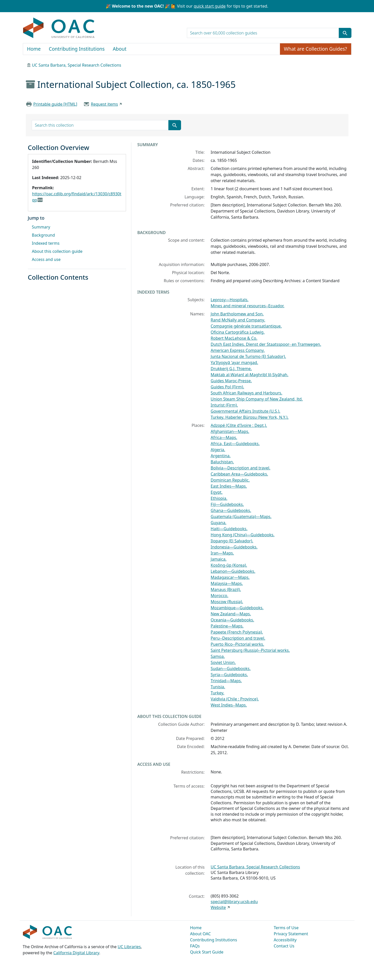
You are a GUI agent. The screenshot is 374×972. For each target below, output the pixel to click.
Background (43, 235)
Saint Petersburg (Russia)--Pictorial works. (250, 650)
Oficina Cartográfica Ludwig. (238, 332)
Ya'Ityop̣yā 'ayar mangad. (234, 362)
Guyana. (218, 522)
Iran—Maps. (222, 553)
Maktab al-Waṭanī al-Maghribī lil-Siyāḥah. (249, 374)
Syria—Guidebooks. (229, 674)
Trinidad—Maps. (226, 680)
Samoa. (218, 656)
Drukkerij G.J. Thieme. (231, 368)
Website (218, 907)
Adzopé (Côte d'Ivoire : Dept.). (239, 425)
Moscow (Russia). (227, 601)
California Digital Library (76, 953)
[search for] (263, 33)
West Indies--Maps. (229, 705)
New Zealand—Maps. (231, 614)
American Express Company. (238, 350)
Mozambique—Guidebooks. (237, 608)
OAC (59, 28)
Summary (41, 227)
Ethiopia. (219, 498)
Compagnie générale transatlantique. (246, 326)
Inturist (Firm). (224, 405)
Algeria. (218, 449)
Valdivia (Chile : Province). (235, 699)
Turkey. (217, 693)
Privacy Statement (291, 934)
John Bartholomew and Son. (237, 314)
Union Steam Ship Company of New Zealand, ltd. (257, 399)
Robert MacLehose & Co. (234, 338)
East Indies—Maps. (229, 486)
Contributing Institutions (77, 49)
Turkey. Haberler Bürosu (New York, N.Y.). (250, 417)
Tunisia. (218, 687)
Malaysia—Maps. (227, 583)
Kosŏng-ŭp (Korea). (229, 565)
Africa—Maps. (224, 437)
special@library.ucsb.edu (234, 901)
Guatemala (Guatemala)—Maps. (241, 516)
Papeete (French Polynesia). (237, 632)
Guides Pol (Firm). (227, 387)
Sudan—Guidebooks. (231, 668)
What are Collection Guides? (315, 49)
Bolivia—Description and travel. (240, 468)
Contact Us (284, 946)
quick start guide (210, 6)
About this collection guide (57, 251)
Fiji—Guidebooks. (227, 504)
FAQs (195, 946)
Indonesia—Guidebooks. (234, 547)
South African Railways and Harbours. (246, 393)
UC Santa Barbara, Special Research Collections (76, 65)
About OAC (200, 934)
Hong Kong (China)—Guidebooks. (243, 535)
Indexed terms (46, 243)
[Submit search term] (345, 33)
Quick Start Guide (207, 952)
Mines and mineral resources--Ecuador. (247, 306)
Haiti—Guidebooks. (229, 528)
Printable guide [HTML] (55, 104)
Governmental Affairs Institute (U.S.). (245, 411)
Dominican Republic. (230, 480)
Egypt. (217, 492)
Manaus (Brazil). (226, 589)
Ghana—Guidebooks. (231, 510)
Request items (104, 104)
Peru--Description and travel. (238, 638)
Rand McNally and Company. (238, 320)
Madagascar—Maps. (230, 577)
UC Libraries (129, 946)
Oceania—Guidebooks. (232, 620)
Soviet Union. (223, 662)
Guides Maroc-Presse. (231, 381)
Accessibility (285, 940)
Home (34, 49)
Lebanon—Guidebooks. (233, 571)
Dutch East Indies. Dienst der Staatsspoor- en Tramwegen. (266, 344)
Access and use (46, 259)
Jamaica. (218, 559)
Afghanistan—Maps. (230, 431)
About (120, 49)
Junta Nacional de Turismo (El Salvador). (248, 356)
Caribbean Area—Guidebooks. (239, 474)
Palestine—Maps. (227, 626)
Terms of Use (286, 927)
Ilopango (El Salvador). (232, 541)
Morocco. (219, 595)
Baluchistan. (222, 462)
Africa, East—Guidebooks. (235, 443)
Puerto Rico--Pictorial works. (237, 644)
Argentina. (220, 456)
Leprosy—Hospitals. (229, 299)
